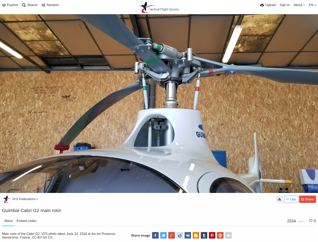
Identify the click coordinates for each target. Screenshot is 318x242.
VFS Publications (25, 199)
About (8, 221)
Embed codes (27, 221)
